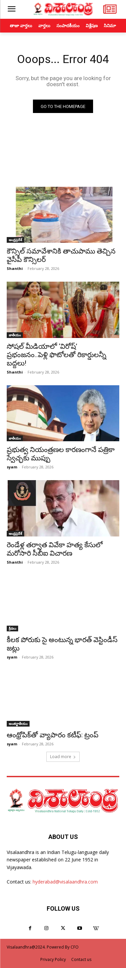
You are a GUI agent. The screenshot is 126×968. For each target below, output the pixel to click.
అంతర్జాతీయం (18, 723)
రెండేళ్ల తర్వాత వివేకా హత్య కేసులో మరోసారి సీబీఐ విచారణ (55, 549)
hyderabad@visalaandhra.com (65, 881)
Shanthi (15, 268)
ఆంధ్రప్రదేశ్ (15, 239)
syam (12, 466)
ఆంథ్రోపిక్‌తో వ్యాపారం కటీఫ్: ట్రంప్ (52, 735)
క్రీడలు (12, 628)
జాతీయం (15, 335)
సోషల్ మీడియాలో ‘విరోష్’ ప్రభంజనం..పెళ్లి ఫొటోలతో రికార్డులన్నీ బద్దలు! (56, 354)
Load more (63, 756)
